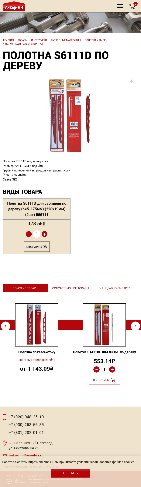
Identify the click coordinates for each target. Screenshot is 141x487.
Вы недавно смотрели (115, 288)
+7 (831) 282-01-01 (26, 432)
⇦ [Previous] (5, 326)
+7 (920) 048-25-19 (26, 417)
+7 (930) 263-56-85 (26, 424)
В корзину (34, 247)
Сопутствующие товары (70, 288)
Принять (70, 473)
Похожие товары (25, 288)
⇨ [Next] (136, 326)
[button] (76, 104)
